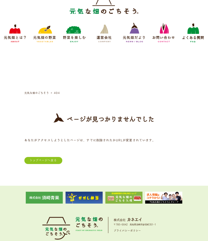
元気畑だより (122, 206)
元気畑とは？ (47, 206)
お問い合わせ (142, 206)
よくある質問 (161, 206)
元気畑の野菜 (66, 206)
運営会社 (105, 206)
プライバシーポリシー (127, 189)
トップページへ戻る (43, 119)
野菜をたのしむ (87, 206)
